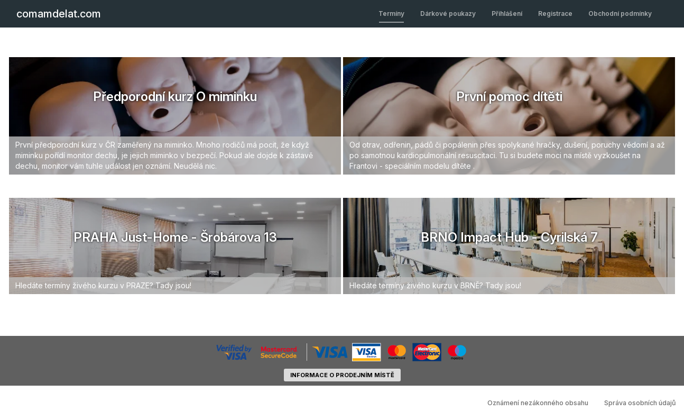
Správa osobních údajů (640, 403)
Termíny (391, 13)
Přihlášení (507, 13)
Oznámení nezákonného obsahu (537, 403)
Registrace (555, 13)
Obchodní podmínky (620, 13)
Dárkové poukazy (448, 13)
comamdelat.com (58, 13)
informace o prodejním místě (342, 375)
